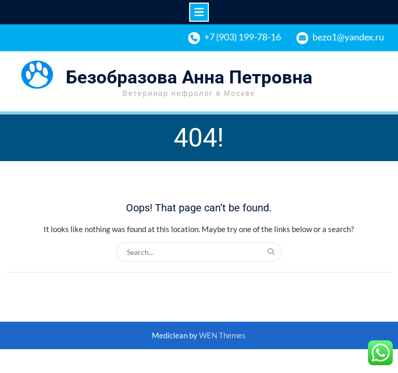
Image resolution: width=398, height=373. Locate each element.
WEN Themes (222, 335)
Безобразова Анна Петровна (189, 77)
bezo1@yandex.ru (348, 36)
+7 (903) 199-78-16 (242, 36)
